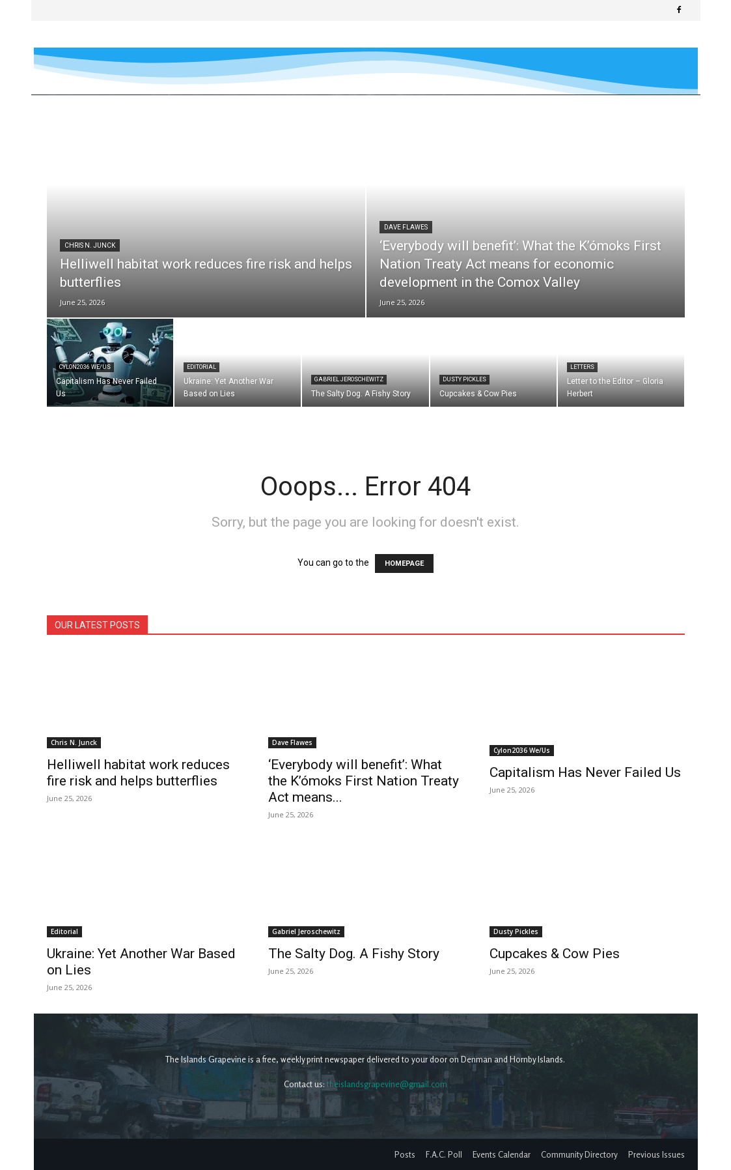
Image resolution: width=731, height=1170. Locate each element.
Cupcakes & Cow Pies (555, 953)
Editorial (201, 367)
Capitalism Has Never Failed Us (585, 740)
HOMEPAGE (404, 563)
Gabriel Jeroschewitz (348, 379)
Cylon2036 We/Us (85, 367)
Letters (582, 367)
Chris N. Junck (89, 245)
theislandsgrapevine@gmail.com (387, 1084)
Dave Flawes (406, 227)
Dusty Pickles (464, 379)
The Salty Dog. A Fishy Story (353, 953)
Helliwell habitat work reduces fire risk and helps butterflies (138, 773)
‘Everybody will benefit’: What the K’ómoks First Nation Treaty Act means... (363, 781)
